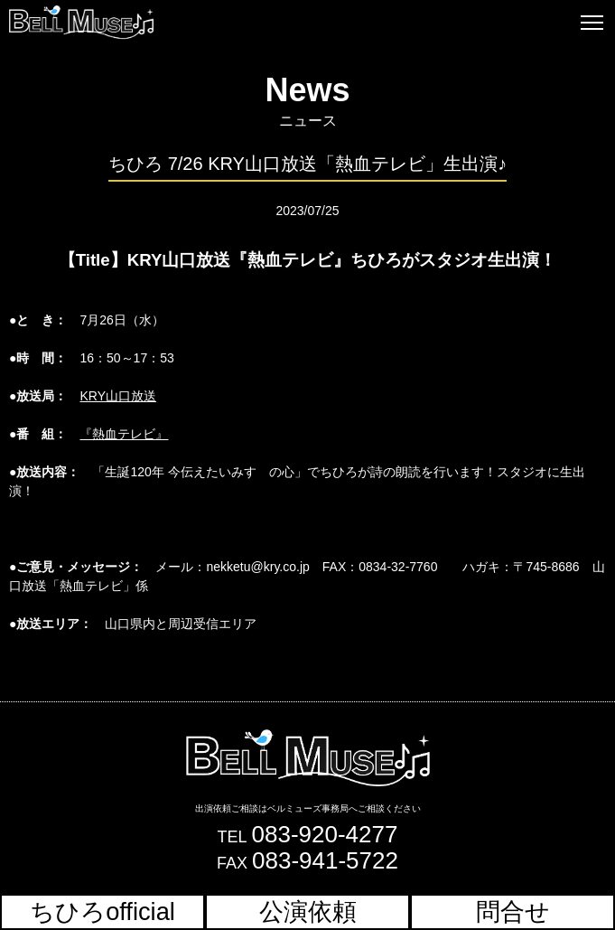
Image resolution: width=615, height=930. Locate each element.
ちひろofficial (102, 911)
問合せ (513, 911)
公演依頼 (308, 911)
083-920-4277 (325, 834)
